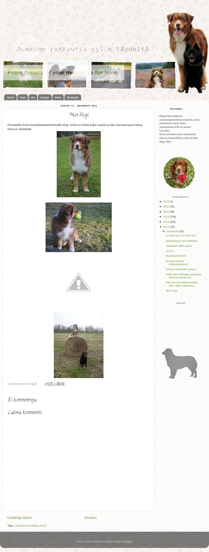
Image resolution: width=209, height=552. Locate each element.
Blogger (127, 541)
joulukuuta (173, 231)
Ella (33, 97)
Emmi (22, 97)
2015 (166, 206)
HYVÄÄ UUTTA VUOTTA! (181, 235)
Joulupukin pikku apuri (179, 245)
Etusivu (10, 97)
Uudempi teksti (19, 518)
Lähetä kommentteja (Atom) (30, 525)
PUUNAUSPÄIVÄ (176, 256)
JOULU (170, 251)
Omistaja (44, 97)
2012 (166, 221)
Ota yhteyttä (72, 97)
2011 (166, 226)
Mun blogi (171, 290)
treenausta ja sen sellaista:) (181, 240)
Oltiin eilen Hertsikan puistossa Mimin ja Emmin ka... (183, 276)
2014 (166, 211)
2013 (166, 216)
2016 (166, 201)
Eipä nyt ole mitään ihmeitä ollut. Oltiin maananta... (181, 284)
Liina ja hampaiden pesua (181, 269)
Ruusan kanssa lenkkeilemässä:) (177, 263)
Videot (58, 97)
